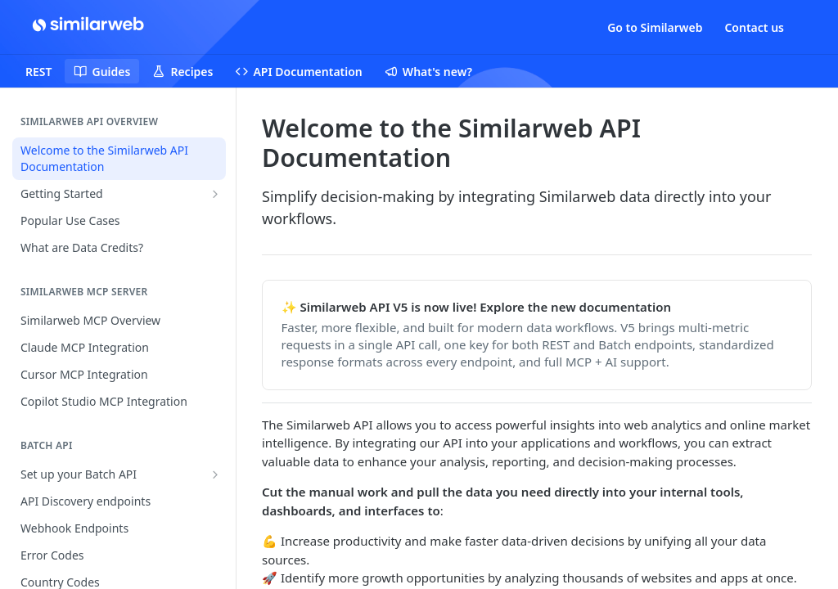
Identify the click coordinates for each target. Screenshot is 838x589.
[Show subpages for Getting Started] (215, 193)
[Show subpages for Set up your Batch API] (215, 474)
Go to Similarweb (654, 27)
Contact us (754, 27)
